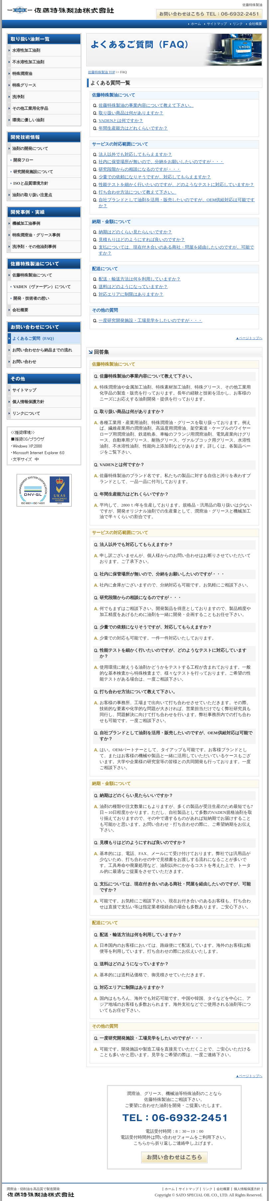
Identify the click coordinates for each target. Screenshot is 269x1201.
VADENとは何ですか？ (121, 120)
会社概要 (255, 24)
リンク (238, 24)
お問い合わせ (24, 361)
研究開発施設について (33, 171)
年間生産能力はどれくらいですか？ (133, 128)
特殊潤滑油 (22, 73)
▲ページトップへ (249, 338)
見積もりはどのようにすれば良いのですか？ (142, 239)
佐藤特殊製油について (32, 275)
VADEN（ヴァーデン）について (42, 286)
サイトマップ (217, 24)
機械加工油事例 (26, 223)
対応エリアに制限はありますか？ (131, 294)
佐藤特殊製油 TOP (101, 72)
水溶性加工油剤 (26, 50)
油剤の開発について (30, 148)
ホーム (196, 24)
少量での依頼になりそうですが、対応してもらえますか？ (155, 177)
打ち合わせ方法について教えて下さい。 (137, 192)
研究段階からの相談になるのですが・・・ (140, 169)
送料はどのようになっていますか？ (133, 286)
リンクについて (26, 413)
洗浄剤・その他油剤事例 (34, 246)
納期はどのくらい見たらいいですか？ (135, 232)
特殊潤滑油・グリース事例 (36, 235)
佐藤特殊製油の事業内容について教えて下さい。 (146, 105)
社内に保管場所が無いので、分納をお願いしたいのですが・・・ (161, 161)
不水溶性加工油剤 (28, 62)
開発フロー (23, 160)
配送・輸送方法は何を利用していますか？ (140, 279)
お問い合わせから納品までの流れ (42, 350)
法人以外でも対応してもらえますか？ (135, 154)
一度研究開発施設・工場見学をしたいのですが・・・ (150, 320)
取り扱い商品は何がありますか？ (131, 113)
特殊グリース (24, 85)
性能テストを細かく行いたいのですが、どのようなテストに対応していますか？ (176, 184)
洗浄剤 (18, 96)
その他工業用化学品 (30, 108)
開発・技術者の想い (31, 298)
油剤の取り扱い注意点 (32, 195)
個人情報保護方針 (28, 401)
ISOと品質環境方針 (30, 183)
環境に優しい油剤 (28, 120)
